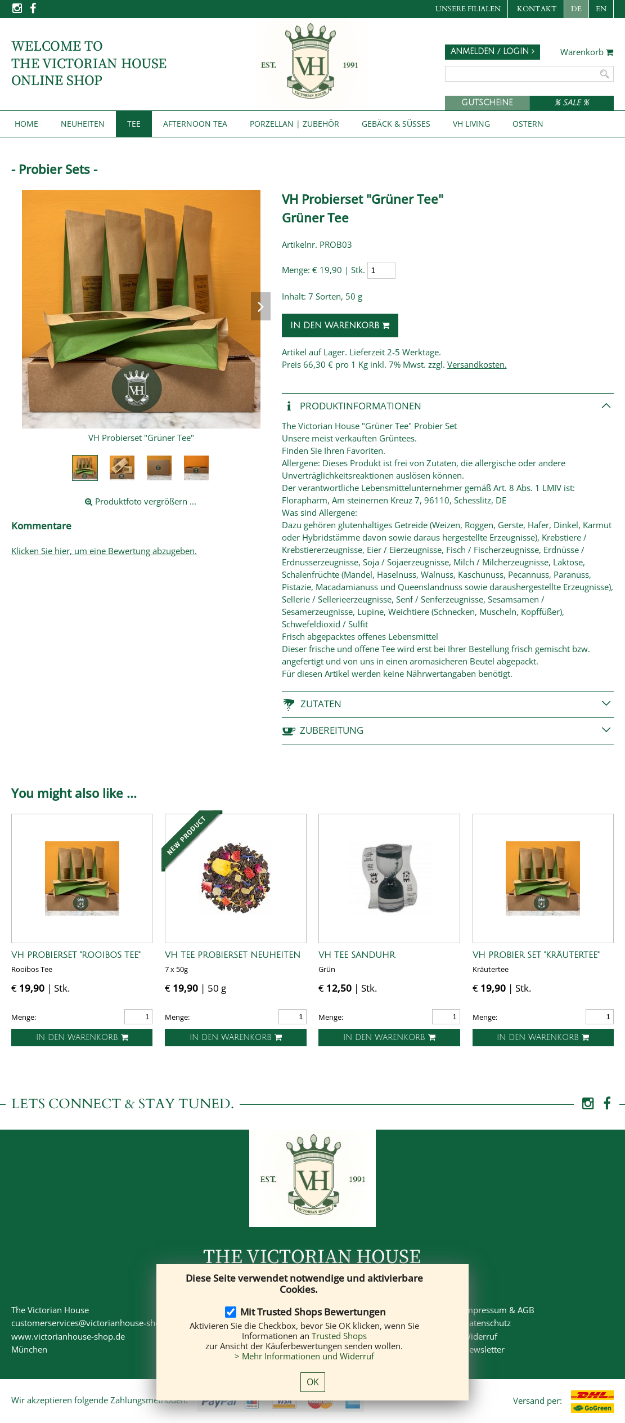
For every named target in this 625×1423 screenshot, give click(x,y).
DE (576, 9)
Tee (134, 123)
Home (26, 123)
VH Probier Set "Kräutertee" (536, 955)
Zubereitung (322, 730)
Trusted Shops (339, 1335)
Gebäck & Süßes (396, 123)
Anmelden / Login (492, 51)
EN (601, 9)
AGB (526, 1309)
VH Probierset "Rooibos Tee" (75, 955)
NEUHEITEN (83, 123)
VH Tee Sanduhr (356, 955)
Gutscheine (486, 103)
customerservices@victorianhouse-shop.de (94, 1322)
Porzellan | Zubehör (294, 123)
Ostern (527, 123)
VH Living (471, 123)
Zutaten (311, 704)
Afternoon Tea (195, 123)
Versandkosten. (477, 364)
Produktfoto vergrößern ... (140, 501)
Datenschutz (487, 1322)
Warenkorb (587, 52)
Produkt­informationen (351, 406)
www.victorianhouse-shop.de (68, 1336)
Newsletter (484, 1349)
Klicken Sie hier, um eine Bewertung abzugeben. (104, 550)
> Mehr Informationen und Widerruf (304, 1356)
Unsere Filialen (468, 9)
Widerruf (480, 1336)
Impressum (485, 1309)
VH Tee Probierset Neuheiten (232, 955)
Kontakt (537, 9)
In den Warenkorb (340, 325)
